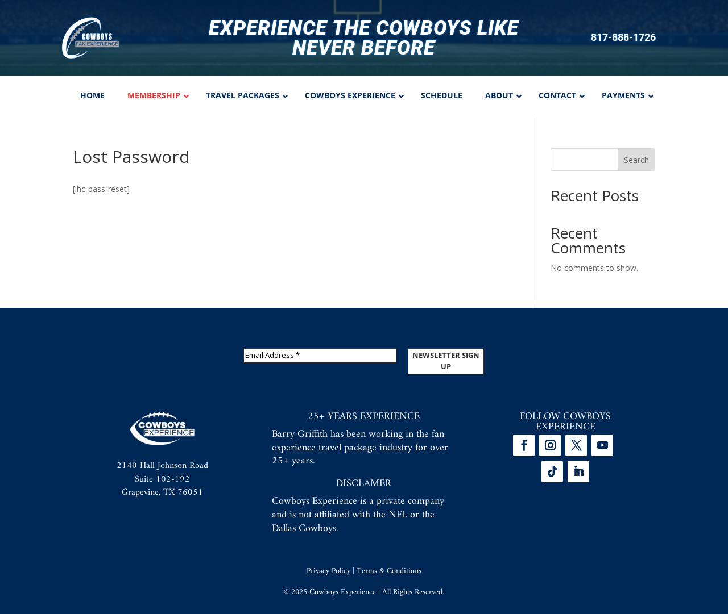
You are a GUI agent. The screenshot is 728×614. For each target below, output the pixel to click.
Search (636, 159)
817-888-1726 (623, 37)
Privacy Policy (328, 571)
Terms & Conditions (389, 571)
